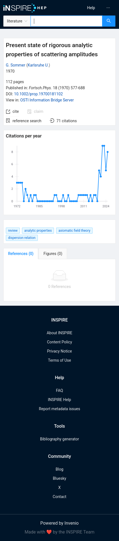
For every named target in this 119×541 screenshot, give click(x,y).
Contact (59, 496)
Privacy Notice (59, 351)
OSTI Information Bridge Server (47, 100)
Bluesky (59, 478)
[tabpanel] (59, 280)
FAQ (59, 390)
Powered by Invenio (59, 523)
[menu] (90, 8)
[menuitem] (91, 8)
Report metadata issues (59, 409)
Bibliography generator (59, 439)
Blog (59, 469)
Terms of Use (59, 360)
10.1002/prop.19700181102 (38, 94)
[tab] (20, 254)
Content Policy (59, 342)
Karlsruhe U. (38, 65)
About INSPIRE (59, 333)
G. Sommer (15, 65)
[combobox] (66, 21)
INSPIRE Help (59, 399)
